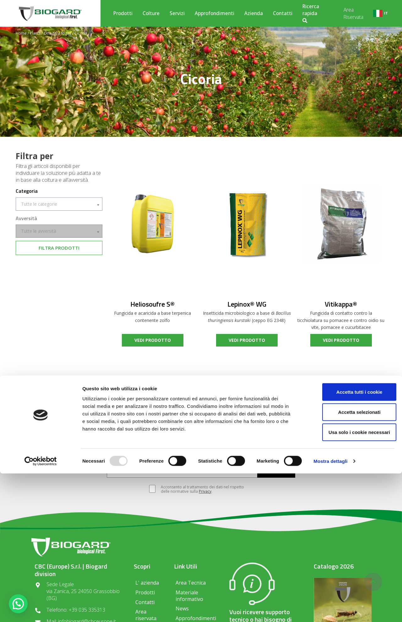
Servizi (177, 13)
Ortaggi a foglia (57, 33)
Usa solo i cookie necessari (349, 580)
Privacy (205, 491)
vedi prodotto (152, 340)
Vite (146, 454)
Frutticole (174, 454)
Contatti (282, 13)
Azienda (253, 13)
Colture (151, 13)
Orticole (208, 454)
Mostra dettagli (330, 609)
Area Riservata (353, 13)
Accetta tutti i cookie (350, 540)
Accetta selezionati (349, 560)
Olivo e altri (242, 454)
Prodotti (123, 13)
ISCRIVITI (276, 471)
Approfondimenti (214, 13)
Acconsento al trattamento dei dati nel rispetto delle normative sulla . (199, 489)
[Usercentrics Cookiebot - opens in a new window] (40, 609)
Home (21, 33)
